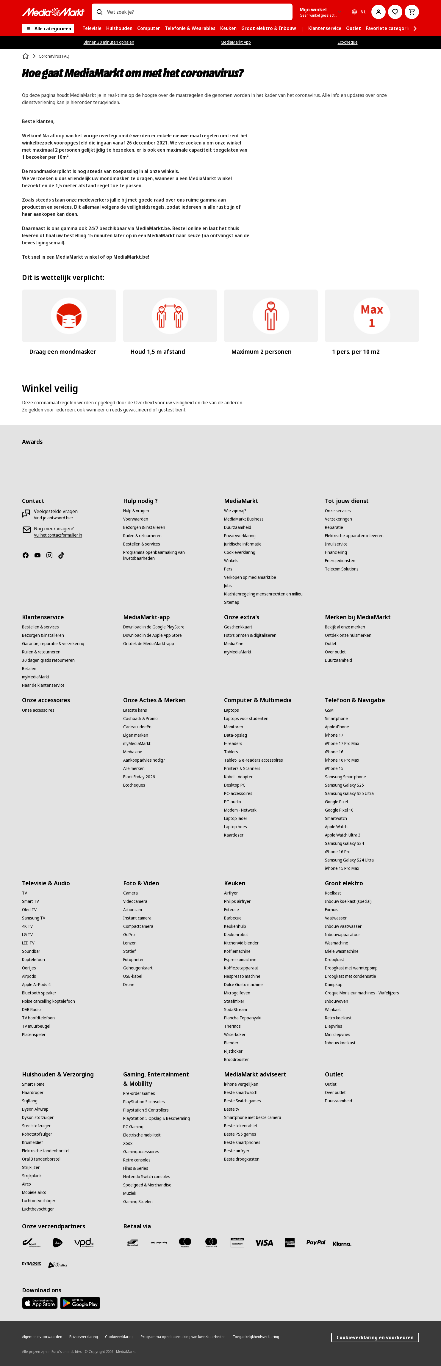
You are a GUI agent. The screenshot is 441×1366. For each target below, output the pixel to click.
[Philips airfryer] (237, 901)
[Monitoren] (233, 727)
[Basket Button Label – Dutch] (412, 12)
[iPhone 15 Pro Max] (342, 868)
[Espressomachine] (240, 960)
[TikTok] (64, 555)
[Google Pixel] (336, 802)
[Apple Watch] (336, 827)
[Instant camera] (137, 918)
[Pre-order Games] (139, 1093)
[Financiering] (336, 552)
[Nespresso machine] (242, 976)
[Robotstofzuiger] (37, 1134)
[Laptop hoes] (235, 827)
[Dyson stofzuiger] (38, 1117)
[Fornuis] (331, 910)
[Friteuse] (231, 910)
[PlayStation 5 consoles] (144, 1102)
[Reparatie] (334, 527)
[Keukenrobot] (236, 935)
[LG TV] (27, 935)
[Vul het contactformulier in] (58, 535)
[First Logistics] (57, 1265)
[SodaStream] (235, 1010)
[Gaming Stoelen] (138, 1202)
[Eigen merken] (135, 735)
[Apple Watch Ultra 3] (343, 835)
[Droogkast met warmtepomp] (351, 968)
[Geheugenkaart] (138, 968)
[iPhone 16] (334, 752)
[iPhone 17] (334, 735)
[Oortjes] (29, 968)
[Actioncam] (132, 910)
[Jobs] (228, 586)
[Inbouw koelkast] (340, 1043)
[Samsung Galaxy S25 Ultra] (349, 793)
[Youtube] (40, 555)
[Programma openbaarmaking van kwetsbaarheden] (170, 555)
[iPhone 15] (334, 768)
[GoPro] (129, 935)
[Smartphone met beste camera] (252, 1117)
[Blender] (231, 1043)
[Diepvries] (333, 1026)
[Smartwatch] (336, 818)
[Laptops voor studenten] (246, 718)
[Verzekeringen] (338, 519)
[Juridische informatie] (243, 544)
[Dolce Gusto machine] (243, 985)
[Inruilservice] (336, 544)
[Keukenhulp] (235, 926)
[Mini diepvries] (337, 1035)
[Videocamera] (135, 901)
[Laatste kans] (135, 710)
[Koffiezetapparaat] (241, 968)
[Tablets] (231, 752)
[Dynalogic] (31, 1264)
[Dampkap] (334, 985)
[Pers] (228, 569)
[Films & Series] (135, 1168)
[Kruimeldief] (32, 1142)
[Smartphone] (336, 718)
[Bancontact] (132, 1242)
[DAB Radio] (31, 1010)
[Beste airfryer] (236, 1151)
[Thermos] (232, 1026)
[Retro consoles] (137, 1160)
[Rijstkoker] (233, 1051)
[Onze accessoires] (38, 710)
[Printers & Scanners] (242, 768)
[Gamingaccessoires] (141, 1152)
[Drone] (129, 985)
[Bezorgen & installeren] (144, 527)
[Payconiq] (158, 1242)
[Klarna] (342, 1244)
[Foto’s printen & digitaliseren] (250, 635)
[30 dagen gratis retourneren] (48, 660)
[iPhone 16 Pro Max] (342, 760)
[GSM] (329, 710)
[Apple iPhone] (337, 727)
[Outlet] (331, 644)
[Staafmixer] (234, 1001)
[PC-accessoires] (238, 793)
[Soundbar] (31, 951)
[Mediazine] (132, 752)
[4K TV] (27, 926)
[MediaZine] (233, 644)
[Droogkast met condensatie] (350, 976)
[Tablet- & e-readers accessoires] (253, 760)
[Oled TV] (29, 910)
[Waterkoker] (234, 1035)
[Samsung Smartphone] (345, 777)
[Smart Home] (33, 1084)
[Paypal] (316, 1242)
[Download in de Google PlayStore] (153, 627)
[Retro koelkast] (338, 1018)
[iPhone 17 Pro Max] (342, 743)
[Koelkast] (333, 893)
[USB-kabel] (132, 976)
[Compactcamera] (138, 926)
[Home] (26, 56)
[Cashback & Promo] (140, 718)
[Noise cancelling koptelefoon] (48, 1001)
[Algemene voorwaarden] (42, 1336)
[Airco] (26, 1184)
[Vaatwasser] (336, 918)
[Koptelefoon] (33, 960)
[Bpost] (31, 1242)
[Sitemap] (231, 602)
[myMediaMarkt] (35, 677)
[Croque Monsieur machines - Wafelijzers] (362, 993)
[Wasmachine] (336, 943)
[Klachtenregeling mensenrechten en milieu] (263, 594)
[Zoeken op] (99, 12)
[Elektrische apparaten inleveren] (354, 536)
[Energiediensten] (340, 561)
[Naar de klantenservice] (43, 685)
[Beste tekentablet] (240, 1126)
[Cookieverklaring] (239, 552)
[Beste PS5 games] (240, 1134)
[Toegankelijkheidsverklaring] (256, 1336)
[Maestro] (185, 1242)
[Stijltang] (29, 1101)
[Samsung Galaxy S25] (344, 785)
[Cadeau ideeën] (137, 727)
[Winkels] (231, 561)
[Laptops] (231, 710)
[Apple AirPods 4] (36, 985)
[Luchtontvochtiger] (38, 1201)
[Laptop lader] (235, 818)
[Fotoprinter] (133, 960)
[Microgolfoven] (237, 993)
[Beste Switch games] (242, 1101)
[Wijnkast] (333, 1010)
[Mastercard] (211, 1242)
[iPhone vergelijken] (241, 1084)
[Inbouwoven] (336, 1001)
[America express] (289, 1242)
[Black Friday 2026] (139, 777)
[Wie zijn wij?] (235, 511)
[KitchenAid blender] (241, 943)
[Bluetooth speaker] (39, 993)
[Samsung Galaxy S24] (344, 843)
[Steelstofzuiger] (36, 1126)
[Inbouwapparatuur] (342, 935)
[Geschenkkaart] (238, 627)
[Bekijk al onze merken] (345, 627)
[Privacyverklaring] (240, 536)
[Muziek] (129, 1193)
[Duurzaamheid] (237, 527)
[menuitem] (92, 28)
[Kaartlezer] (233, 835)
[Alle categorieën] (48, 28)
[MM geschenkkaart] (237, 1242)
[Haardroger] (32, 1092)
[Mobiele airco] (34, 1192)
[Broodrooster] (236, 1059)
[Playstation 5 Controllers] (146, 1110)
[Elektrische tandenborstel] (45, 1151)
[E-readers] (233, 743)
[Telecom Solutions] (342, 569)
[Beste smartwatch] (240, 1092)
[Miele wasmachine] (342, 951)
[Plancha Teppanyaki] (242, 1018)
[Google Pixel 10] (339, 810)
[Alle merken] (134, 768)
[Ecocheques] (134, 785)
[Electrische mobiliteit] (142, 1135)
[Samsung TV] (33, 918)
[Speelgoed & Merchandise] (147, 1185)
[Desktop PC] (234, 785)
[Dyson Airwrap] (35, 1109)
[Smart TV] (30, 901)
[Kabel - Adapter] (238, 777)
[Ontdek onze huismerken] (348, 635)
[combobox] (197, 12)
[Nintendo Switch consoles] (146, 1177)
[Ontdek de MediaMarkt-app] (148, 644)
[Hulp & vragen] (136, 511)
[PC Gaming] (133, 1127)
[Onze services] (338, 511)
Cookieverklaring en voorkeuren (375, 1337)
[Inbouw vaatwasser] (343, 926)
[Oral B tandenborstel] (41, 1159)
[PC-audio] (232, 802)
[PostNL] (57, 1242)
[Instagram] (52, 555)
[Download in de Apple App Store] (152, 635)
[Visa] (263, 1242)
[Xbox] (127, 1143)
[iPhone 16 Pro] (338, 852)
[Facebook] (28, 555)
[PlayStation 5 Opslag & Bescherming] (156, 1118)
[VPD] (83, 1242)
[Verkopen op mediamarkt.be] (250, 577)
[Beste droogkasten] (241, 1159)
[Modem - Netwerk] (240, 810)
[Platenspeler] (34, 1035)
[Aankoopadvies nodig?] (144, 760)
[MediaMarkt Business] (244, 519)
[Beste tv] (231, 1109)
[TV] (24, 893)
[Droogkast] (334, 960)
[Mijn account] (378, 12)
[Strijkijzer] (31, 1167)
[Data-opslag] (235, 735)
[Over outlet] (335, 652)
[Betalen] (29, 669)
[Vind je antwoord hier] (53, 518)
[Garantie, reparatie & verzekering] (53, 644)
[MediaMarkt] (53, 12)
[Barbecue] (233, 918)
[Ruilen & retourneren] (142, 536)
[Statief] (129, 951)
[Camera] (130, 893)
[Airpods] (29, 976)
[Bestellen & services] (141, 544)
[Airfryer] (231, 893)
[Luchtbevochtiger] (38, 1209)
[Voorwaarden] (135, 519)
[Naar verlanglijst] (395, 12)
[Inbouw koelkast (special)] (348, 901)
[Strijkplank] (32, 1176)
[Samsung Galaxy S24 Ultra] (349, 860)
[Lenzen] (130, 943)
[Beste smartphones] (242, 1142)
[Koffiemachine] (237, 951)
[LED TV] (28, 943)
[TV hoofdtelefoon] (38, 1018)
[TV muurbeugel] (36, 1026)
